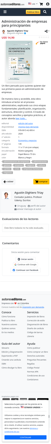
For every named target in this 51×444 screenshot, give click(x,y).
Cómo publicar (33, 348)
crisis (17, 169)
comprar (41, 181)
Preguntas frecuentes (36, 359)
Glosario (5, 348)
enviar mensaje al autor (27, 209)
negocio (30, 165)
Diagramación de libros (37, 324)
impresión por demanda (33, 307)
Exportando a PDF (10, 355)
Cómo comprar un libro (37, 352)
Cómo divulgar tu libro (12, 367)
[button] (5, 12)
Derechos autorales (35, 355)
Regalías (31, 363)
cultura (42, 165)
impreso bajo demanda (28, 127)
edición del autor (25, 123)
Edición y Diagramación (12, 352)
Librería (30, 336)
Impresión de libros (36, 316)
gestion (7, 165)
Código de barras (35, 332)
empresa (19, 165)
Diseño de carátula (35, 328)
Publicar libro (33, 12)
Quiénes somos (8, 328)
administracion (40, 161)
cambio (7, 169)
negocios (8, 172)
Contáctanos (32, 379)
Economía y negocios (27, 140)
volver (8, 181)
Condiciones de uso (36, 375)
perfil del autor (37, 205)
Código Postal (33, 367)
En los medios (8, 332)
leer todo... (21, 118)
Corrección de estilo (36, 320)
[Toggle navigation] (45, 12)
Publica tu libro (8, 320)
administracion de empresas (16, 161)
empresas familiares (33, 169)
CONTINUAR (25, 437)
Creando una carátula (11, 359)
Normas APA (32, 371)
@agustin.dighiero (15, 33)
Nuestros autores (9, 324)
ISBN (4, 363)
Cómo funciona (8, 316)
